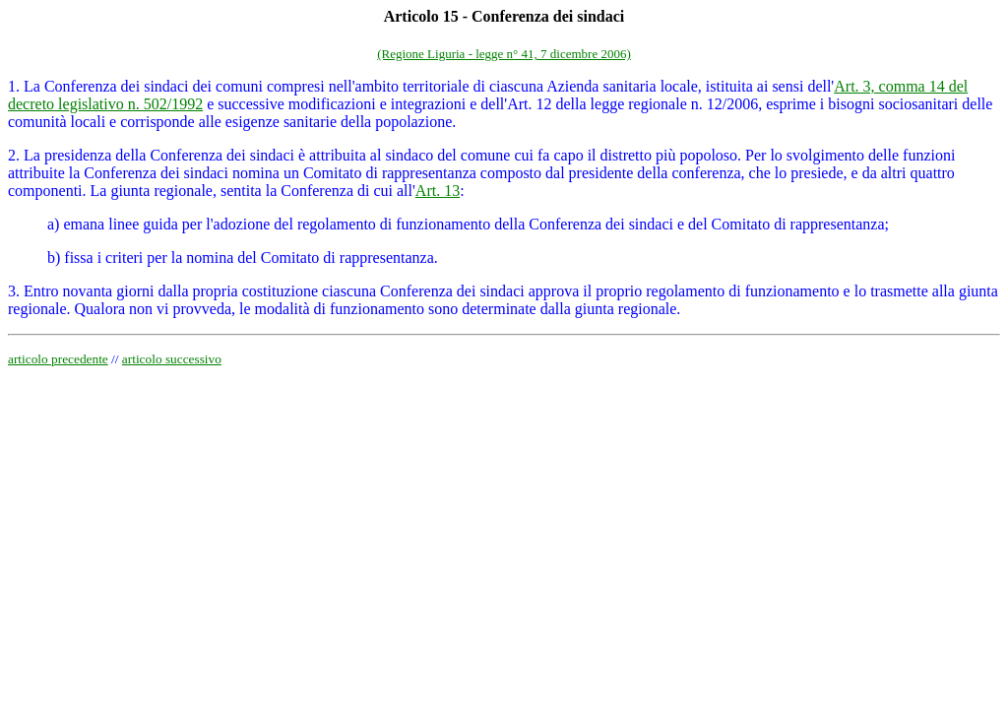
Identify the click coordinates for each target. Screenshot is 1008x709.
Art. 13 (437, 190)
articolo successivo (171, 359)
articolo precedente (58, 359)
